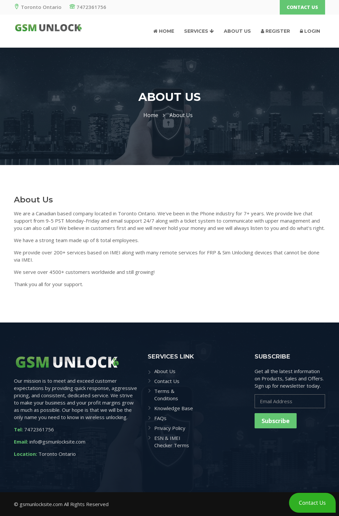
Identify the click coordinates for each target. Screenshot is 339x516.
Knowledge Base (173, 408)
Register (275, 31)
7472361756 (88, 7)
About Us (237, 31)
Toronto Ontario (38, 7)
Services (199, 31)
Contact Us (302, 7)
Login (310, 31)
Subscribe (276, 421)
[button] (312, 503)
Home (163, 31)
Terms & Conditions (166, 395)
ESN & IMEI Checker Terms (171, 442)
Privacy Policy (169, 428)
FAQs (160, 418)
